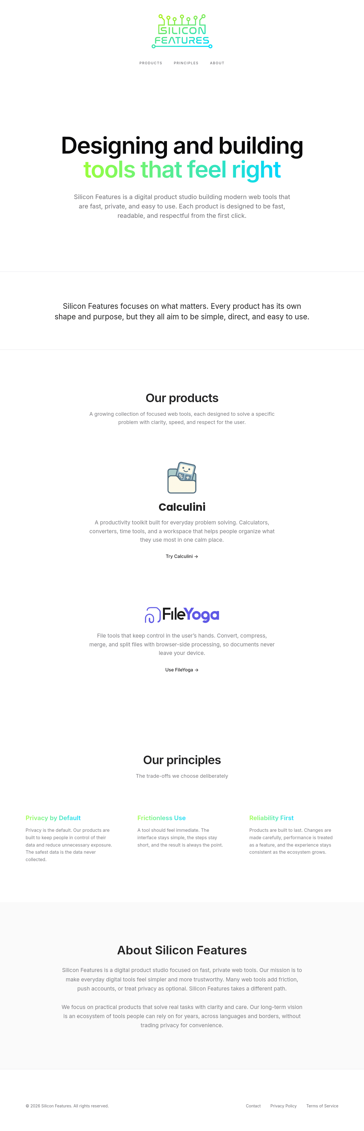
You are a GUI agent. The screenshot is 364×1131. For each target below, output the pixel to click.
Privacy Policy (283, 1105)
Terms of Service (322, 1105)
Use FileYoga (179, 670)
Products (150, 63)
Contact (253, 1105)
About (217, 63)
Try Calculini (179, 557)
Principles (186, 63)
